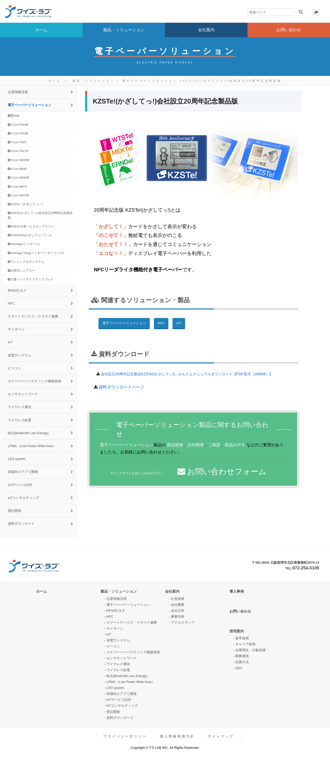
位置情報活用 (18, 92)
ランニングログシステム (26, 262)
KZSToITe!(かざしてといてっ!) (30, 235)
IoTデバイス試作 (20, 485)
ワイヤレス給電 (19, 420)
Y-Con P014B (18, 124)
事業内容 (177, 616)
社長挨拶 (177, 599)
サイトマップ (221, 736)
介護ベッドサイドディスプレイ (31, 279)
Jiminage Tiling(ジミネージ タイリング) (36, 253)
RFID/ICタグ (17, 290)
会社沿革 (177, 611)
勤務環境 (242, 656)
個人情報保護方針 (177, 736)
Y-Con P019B (18, 133)
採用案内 (236, 631)
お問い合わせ (288, 30)
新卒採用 (242, 638)
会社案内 (206, 30)
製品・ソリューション (123, 30)
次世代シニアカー (21, 270)
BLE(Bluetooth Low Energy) (28, 433)
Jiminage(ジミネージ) (24, 244)
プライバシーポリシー (125, 736)
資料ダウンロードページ (121, 387)
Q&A (238, 668)
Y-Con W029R (18, 160)
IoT (10, 342)
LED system (17, 459)
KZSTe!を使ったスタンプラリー (31, 226)
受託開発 (14, 511)
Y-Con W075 (17, 186)
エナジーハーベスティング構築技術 (34, 381)
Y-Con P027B (18, 151)
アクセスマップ (182, 622)
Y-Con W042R (18, 177)
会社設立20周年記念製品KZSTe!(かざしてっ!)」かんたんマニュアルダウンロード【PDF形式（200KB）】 (187, 374)
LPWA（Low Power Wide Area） (32, 446)
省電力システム (19, 355)
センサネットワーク (23, 394)
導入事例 (236, 591)
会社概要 (177, 605)
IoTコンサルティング (23, 498)
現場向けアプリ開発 (23, 472)
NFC (11, 303)
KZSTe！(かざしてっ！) (25, 204)
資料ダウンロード (21, 524)
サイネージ (16, 329)
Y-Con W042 (17, 169)
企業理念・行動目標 (250, 650)
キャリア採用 (245, 644)
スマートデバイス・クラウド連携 (33, 316)
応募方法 (242, 662)
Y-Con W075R (18, 195)
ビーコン (14, 368)
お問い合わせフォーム (221, 471)
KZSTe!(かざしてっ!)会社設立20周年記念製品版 (232, 80)
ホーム (41, 30)
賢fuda (13, 115)
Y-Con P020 (17, 142)
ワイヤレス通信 (19, 407)
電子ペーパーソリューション (151, 80)
